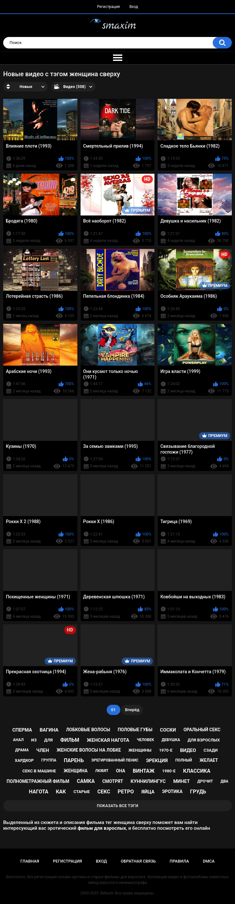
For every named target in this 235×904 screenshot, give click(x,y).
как (61, 792)
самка (86, 781)
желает (209, 760)
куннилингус (148, 781)
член (42, 750)
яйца (147, 792)
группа (48, 760)
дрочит (205, 781)
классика (196, 771)
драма (22, 750)
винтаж (143, 771)
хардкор (24, 760)
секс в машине (39, 771)
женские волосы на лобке (89, 750)
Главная (29, 861)
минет (181, 781)
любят (102, 771)
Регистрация (108, 6)
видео (188, 750)
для (48, 740)
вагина (48, 730)
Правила (179, 861)
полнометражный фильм (38, 781)
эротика (172, 791)
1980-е (168, 771)
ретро (126, 792)
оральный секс (201, 729)
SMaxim (107, 893)
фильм (69, 740)
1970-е (165, 750)
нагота (38, 792)
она (120, 770)
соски (168, 730)
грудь (198, 792)
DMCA (209, 861)
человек (145, 740)
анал (18, 740)
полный (183, 760)
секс (103, 792)
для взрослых (204, 740)
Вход (133, 6)
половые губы (135, 729)
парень (74, 760)
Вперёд (132, 709)
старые (82, 791)
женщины (139, 750)
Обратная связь (138, 861)
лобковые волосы (88, 729)
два (224, 781)
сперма (22, 730)
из (34, 740)
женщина (76, 770)
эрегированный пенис (115, 760)
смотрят (112, 781)
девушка (170, 740)
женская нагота (108, 740)
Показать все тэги (117, 805)
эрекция (156, 760)
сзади (210, 750)
